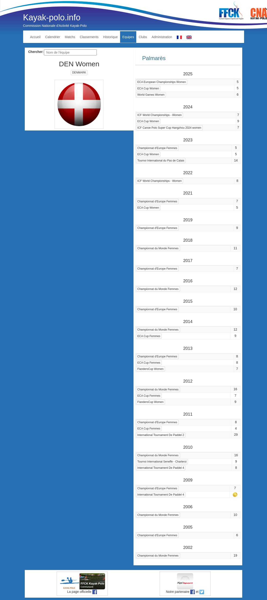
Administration (162, 37)
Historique (110, 37)
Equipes (128, 37)
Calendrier (52, 37)
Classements (89, 37)
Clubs (143, 37)
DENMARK (79, 72)
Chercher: (35, 52)
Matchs (70, 37)
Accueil (35, 37)
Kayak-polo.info (52, 17)
